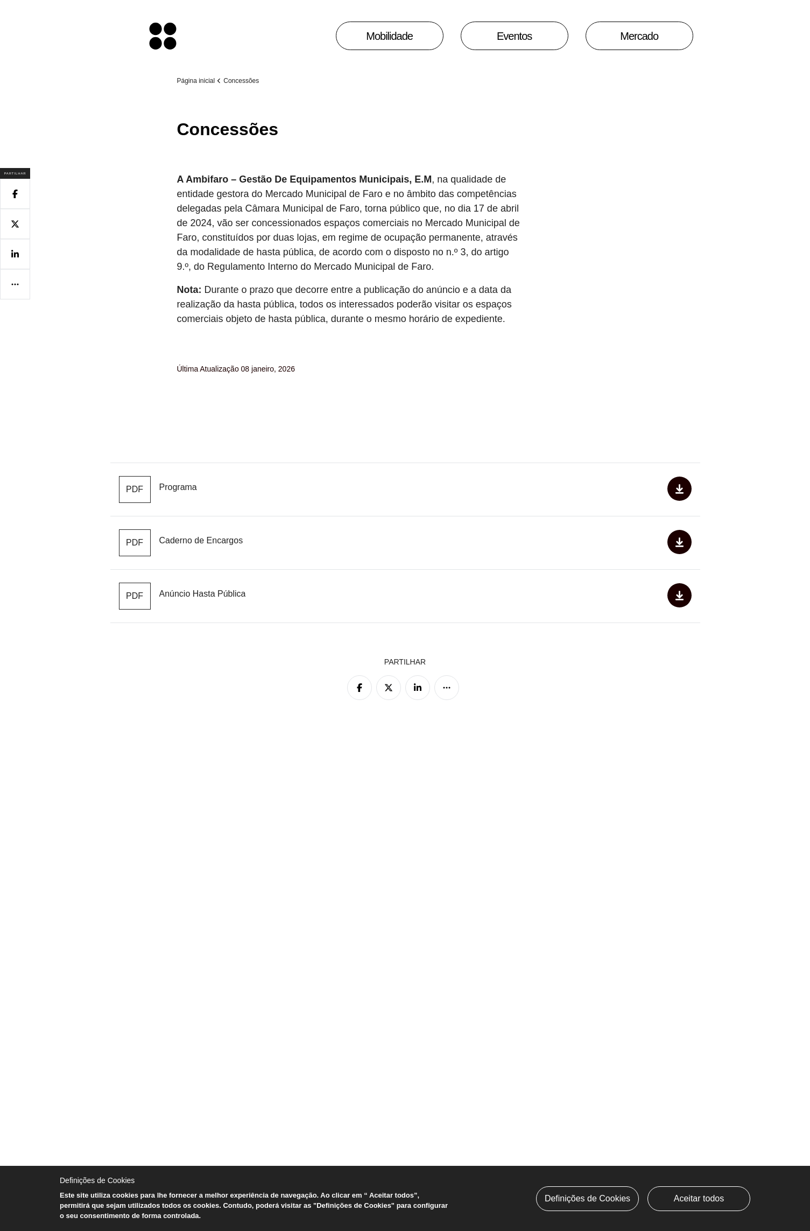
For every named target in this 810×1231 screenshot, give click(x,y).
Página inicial (196, 81)
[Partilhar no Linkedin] (417, 687)
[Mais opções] (446, 687)
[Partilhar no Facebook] (359, 687)
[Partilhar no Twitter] (388, 687)
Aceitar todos (699, 1198)
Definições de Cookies (587, 1198)
